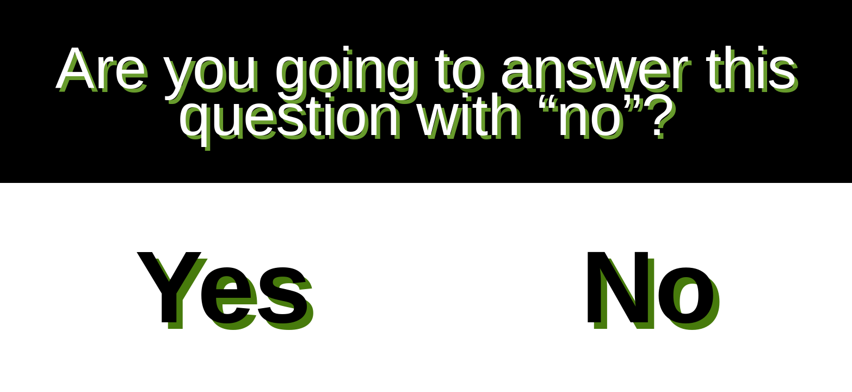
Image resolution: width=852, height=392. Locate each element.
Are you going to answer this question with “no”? (426, 91)
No (649, 287)
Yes (223, 287)
